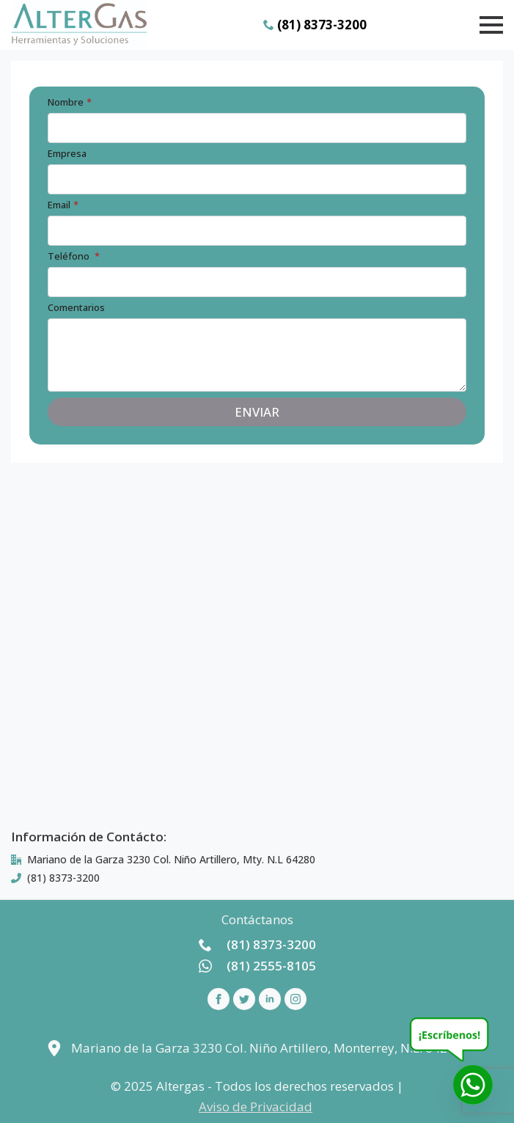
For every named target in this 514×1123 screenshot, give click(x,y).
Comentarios (76, 307)
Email (63, 205)
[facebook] (219, 999)
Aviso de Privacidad (255, 1106)
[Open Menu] (491, 25)
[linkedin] (270, 999)
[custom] (244, 999)
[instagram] (295, 999)
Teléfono (74, 256)
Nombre (70, 102)
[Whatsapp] (473, 1085)
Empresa (67, 153)
